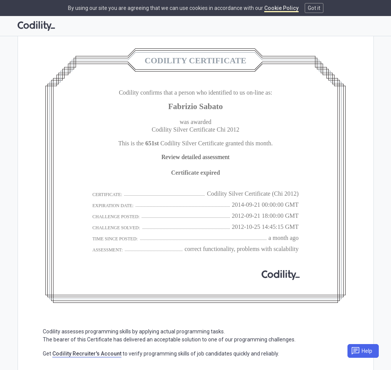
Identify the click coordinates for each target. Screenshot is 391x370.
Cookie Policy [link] (281, 8)
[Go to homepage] (36, 26)
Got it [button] (314, 8)
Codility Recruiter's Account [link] (86, 354)
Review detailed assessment (196, 157)
